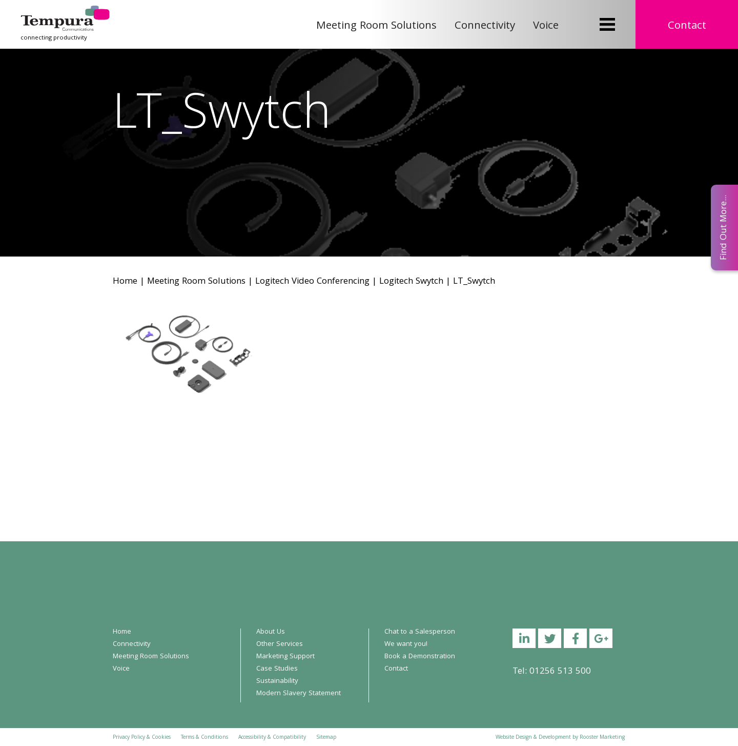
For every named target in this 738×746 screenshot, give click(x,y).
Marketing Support (285, 656)
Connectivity (485, 26)
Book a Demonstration (419, 656)
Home (125, 281)
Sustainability (277, 681)
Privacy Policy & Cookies (142, 737)
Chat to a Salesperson (419, 632)
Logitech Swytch (411, 281)
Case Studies (277, 669)
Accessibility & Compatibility (272, 737)
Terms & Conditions (204, 737)
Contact (687, 26)
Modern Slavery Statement (298, 693)
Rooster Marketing (602, 737)
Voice (546, 26)
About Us (270, 632)
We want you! (405, 644)
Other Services (279, 644)
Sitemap (326, 737)
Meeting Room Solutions (376, 26)
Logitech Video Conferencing (312, 281)
